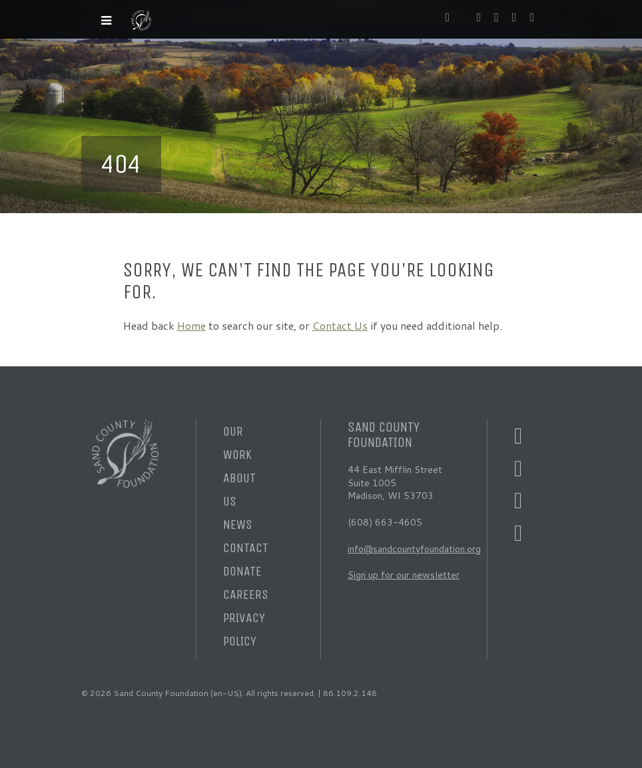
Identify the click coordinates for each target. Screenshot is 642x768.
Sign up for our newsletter (404, 574)
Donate (242, 571)
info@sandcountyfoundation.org (414, 549)
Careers (245, 594)
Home (191, 325)
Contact (245, 548)
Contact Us (340, 325)
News (237, 524)
